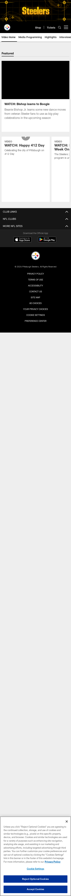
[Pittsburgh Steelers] (35, 256)
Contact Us (35, 291)
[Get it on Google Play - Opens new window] (47, 241)
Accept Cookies (35, 889)
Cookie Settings (35, 315)
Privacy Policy (35, 273)
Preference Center (35, 321)
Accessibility (35, 285)
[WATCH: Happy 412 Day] (26, 148)
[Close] (67, 821)
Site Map (35, 297)
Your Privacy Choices (35, 309)
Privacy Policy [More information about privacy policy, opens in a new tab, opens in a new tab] (52, 861)
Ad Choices (35, 303)
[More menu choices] (66, 27)
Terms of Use (35, 279)
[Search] (59, 27)
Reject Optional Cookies (35, 879)
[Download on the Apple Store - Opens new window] (22, 240)
